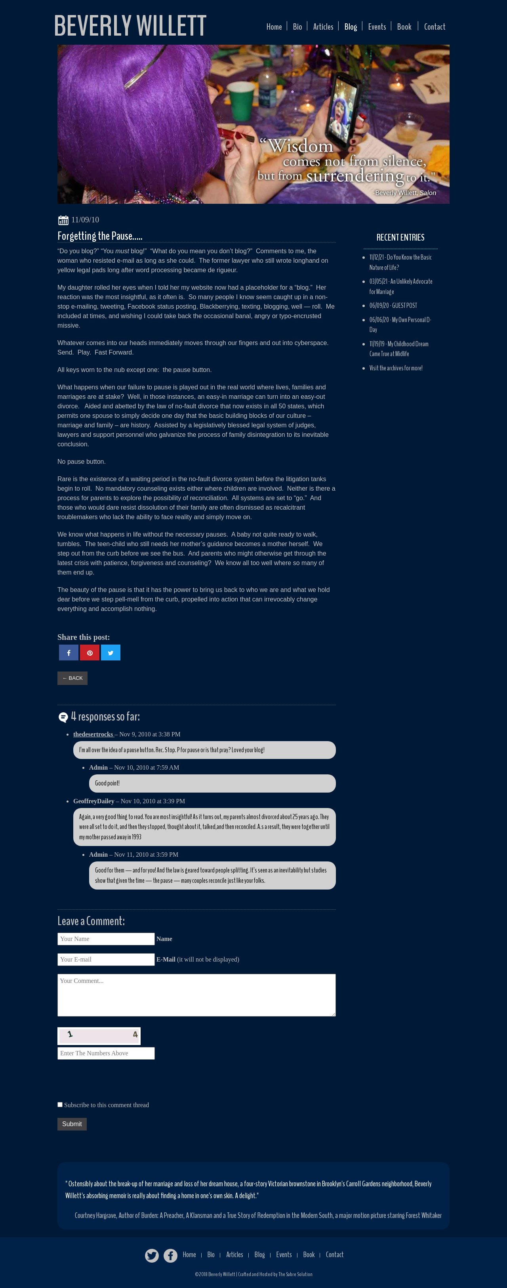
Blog (339, 28)
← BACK (72, 678)
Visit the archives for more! (396, 368)
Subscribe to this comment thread (106, 1105)
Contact (433, 28)
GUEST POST (404, 305)
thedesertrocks (93, 734)
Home (255, 28)
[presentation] (117, 1083)
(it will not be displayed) (197, 959)
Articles (309, 28)
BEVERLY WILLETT (130, 26)
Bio (280, 28)
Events (369, 28)
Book (399, 28)
